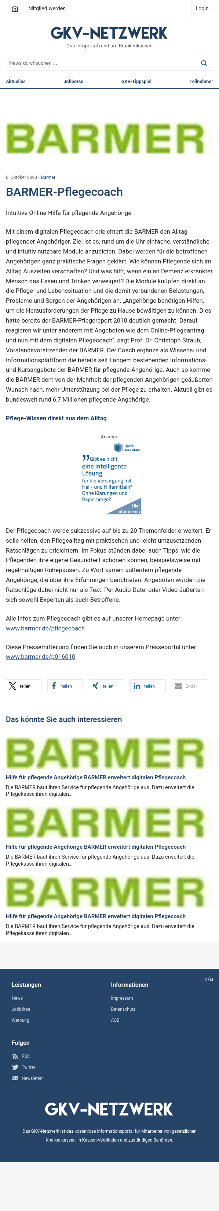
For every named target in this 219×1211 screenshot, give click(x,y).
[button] (23, 685)
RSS (21, 1056)
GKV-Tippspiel (136, 81)
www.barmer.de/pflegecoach (45, 628)
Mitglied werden (47, 9)
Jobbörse (73, 81)
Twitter (23, 1067)
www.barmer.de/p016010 (41, 656)
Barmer (48, 177)
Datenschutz (123, 1009)
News (17, 998)
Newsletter (27, 1078)
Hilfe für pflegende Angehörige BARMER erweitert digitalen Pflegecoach (96, 777)
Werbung (20, 1020)
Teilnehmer (201, 81)
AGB (115, 1020)
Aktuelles (16, 81)
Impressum (122, 998)
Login (202, 9)
